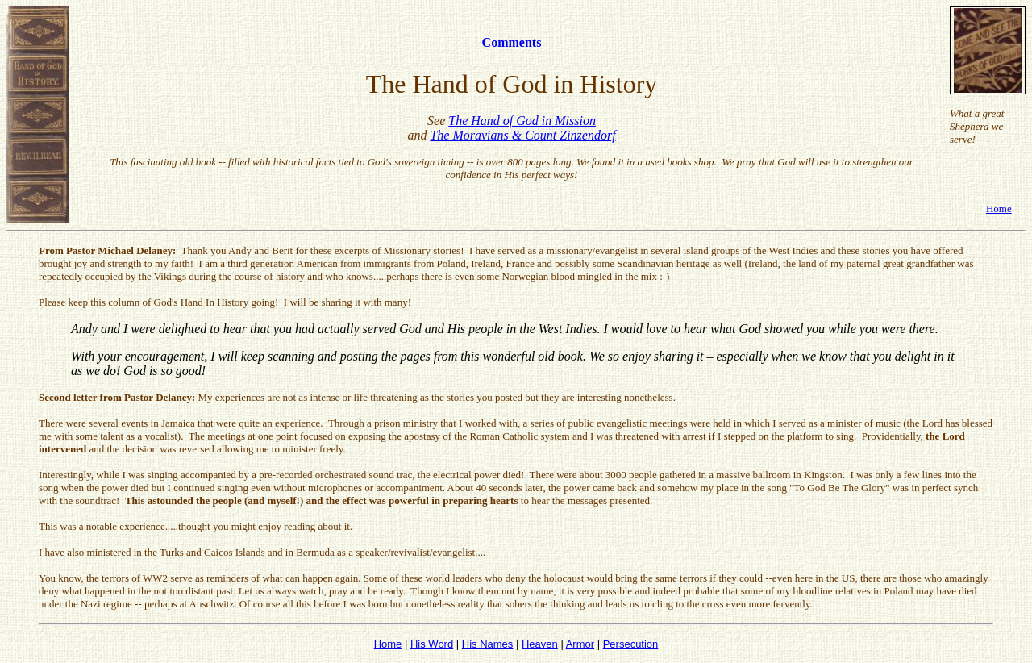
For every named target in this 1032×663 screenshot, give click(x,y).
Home (999, 208)
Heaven (540, 644)
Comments (512, 42)
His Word (431, 644)
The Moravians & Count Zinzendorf (522, 135)
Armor (580, 644)
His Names (488, 644)
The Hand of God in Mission (522, 120)
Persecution (631, 644)
